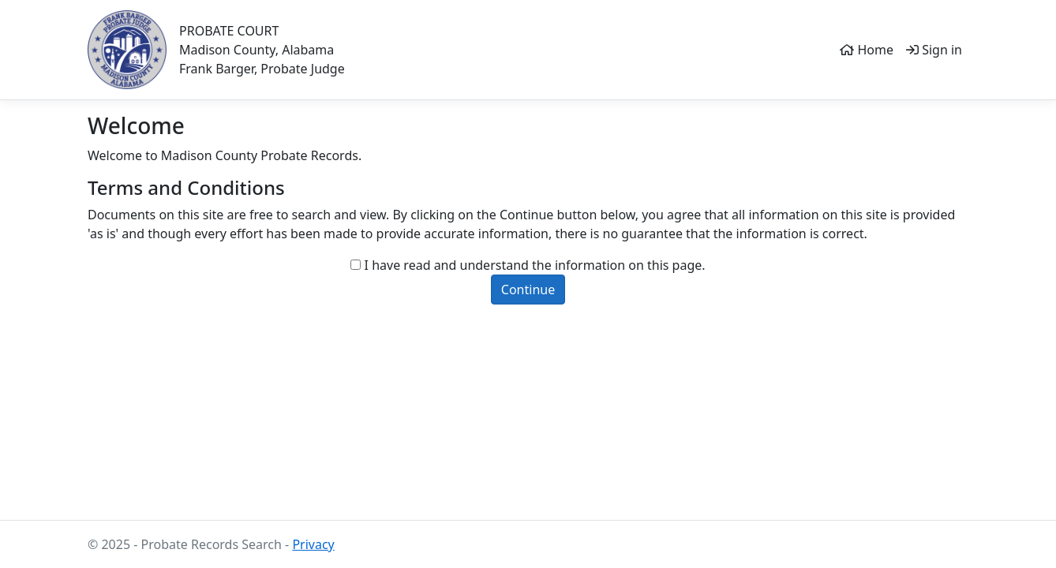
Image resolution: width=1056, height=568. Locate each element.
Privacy (313, 544)
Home (866, 49)
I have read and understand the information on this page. (535, 265)
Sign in (934, 49)
